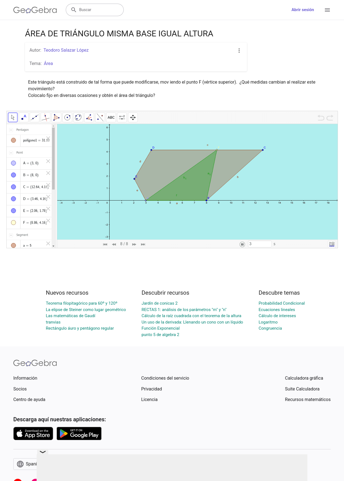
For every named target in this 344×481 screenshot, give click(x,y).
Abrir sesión (303, 9)
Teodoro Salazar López (66, 50)
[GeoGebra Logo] (35, 10)
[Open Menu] (327, 10)
